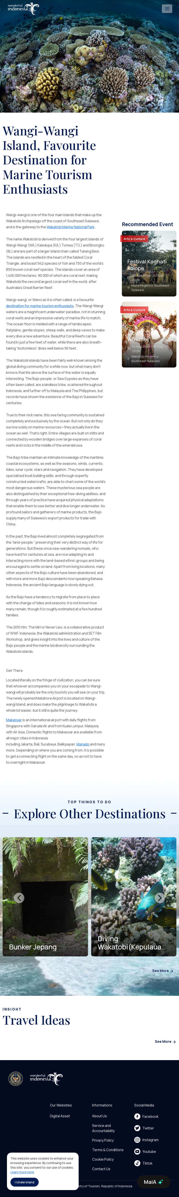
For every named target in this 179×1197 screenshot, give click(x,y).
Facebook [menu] (146, 1116)
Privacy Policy (103, 1140)
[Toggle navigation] (167, 8)
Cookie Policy (103, 1159)
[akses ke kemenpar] (15, 1079)
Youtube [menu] (145, 1151)
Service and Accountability (103, 1128)
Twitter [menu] (144, 1128)
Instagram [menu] (146, 1140)
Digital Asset (60, 1116)
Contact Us (101, 1168)
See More (163, 971)
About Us (99, 1116)
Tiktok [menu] (143, 1163)
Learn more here (22, 1172)
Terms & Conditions (108, 1149)
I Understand (24, 1182)
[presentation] (19, 898)
